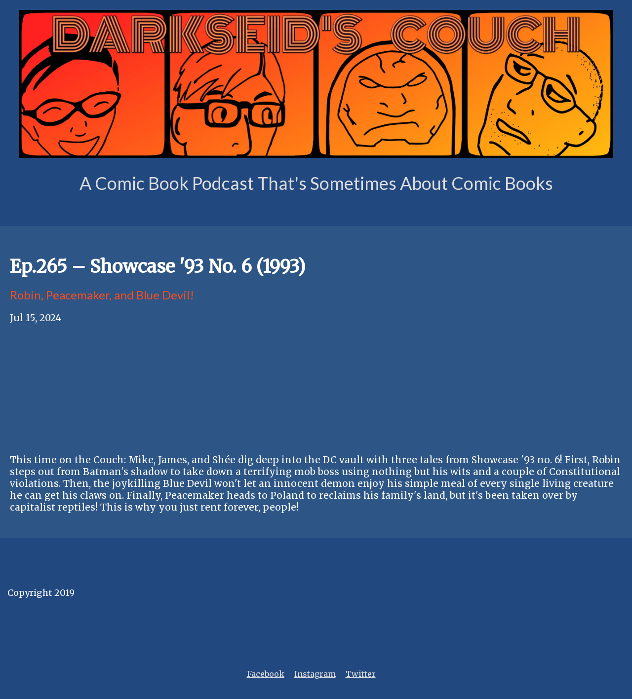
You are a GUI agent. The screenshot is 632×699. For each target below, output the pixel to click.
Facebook (265, 674)
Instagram (315, 674)
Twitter (361, 674)
